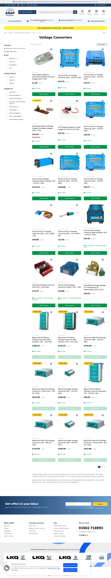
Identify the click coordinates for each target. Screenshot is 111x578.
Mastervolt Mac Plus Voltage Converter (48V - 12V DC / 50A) (95, 339)
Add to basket (43, 94)
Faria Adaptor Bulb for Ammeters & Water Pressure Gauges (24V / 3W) (43, 77)
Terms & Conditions (60, 536)
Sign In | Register (100, 5)
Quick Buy (89, 12)
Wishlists (96, 12)
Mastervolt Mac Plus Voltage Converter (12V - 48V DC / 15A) (43, 442)
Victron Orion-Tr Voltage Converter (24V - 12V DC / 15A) (94, 128)
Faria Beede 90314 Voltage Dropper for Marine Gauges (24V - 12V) (42, 128)
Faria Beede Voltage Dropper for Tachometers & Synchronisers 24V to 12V (95, 287)
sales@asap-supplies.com (87, 532)
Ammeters (13, 92)
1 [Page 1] (99, 467)
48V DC (12, 83)
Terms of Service (98, 508)
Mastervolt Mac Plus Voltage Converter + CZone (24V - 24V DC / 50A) (95, 442)
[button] (7, 568)
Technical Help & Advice (97, 21)
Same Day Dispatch (71, 20)
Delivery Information (60, 526)
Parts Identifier (33, 533)
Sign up (100, 504)
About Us (7, 526)
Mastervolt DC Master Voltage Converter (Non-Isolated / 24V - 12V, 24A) (42, 339)
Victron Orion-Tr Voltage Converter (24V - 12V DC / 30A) (68, 181)
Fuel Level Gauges (15, 95)
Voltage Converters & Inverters (22, 33)
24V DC (12, 80)
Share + (104, 33)
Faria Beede (13, 65)
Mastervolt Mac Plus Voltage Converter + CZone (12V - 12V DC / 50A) (43, 391)
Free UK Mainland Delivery (41, 21)
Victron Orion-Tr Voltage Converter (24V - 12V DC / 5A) (69, 76)
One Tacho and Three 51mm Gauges (17, 102)
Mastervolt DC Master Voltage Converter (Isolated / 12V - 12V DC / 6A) (95, 391)
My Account (82, 12)
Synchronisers (14, 107)
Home (5, 33)
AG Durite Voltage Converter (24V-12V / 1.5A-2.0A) (43, 286)
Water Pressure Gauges (17, 119)
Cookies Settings (70, 570)
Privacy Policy (90, 508)
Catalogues (7, 531)
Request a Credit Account (37, 528)
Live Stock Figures (15, 21)
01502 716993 (91, 528)
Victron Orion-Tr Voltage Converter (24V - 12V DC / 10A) (94, 181)
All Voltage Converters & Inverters (14, 48)
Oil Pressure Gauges (15, 98)
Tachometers (13, 110)
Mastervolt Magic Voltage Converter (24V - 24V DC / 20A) (68, 442)
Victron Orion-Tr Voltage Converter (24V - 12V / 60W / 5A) (69, 233)
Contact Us (32, 531)
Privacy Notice (90, 506)
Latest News (8, 533)
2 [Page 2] (102, 467)
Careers (6, 528)
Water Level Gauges (16, 116)
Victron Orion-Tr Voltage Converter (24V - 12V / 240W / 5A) (43, 233)
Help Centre (32, 526)
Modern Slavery (58, 533)
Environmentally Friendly (61, 528)
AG (11, 68)
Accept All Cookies (70, 565)
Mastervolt (13, 58)
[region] (48, 567)
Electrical (11, 33)
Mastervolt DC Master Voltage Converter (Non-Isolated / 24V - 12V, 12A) (68, 339)
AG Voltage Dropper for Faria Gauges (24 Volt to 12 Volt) (69, 128)
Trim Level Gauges (15, 113)
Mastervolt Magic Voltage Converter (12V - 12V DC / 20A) (68, 391)
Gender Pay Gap (59, 531)
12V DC (12, 77)
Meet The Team (9, 536)
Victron (12, 62)
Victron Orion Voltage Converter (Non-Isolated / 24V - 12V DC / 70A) (43, 181)
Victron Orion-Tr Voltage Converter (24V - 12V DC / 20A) (94, 77)
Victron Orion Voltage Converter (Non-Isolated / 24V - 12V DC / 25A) (95, 232)
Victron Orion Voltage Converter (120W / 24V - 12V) (69, 286)
